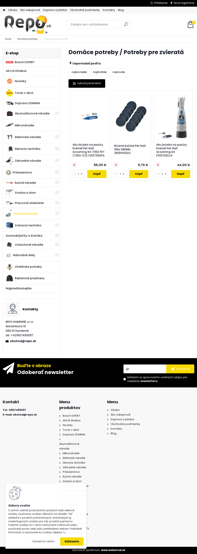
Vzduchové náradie (24, 244)
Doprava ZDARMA (23, 103)
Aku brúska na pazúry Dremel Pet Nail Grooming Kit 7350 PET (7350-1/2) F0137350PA (88, 150)
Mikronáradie (20, 125)
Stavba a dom (21, 192)
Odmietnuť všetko (43, 541)
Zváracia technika (23, 225)
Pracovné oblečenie (25, 203)
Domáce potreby (28, 39)
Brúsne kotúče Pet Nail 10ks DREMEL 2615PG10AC (130, 149)
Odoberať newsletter (45, 372)
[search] (126, 25)
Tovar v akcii (19, 93)
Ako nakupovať (30, 10)
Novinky (16, 81)
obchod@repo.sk (23, 341)
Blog (121, 10)
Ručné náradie (21, 183)
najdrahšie (100, 72)
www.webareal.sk (113, 550)
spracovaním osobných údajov (162, 377)
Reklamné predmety (25, 278)
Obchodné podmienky (85, 10)
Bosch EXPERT (20, 62)
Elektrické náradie (23, 137)
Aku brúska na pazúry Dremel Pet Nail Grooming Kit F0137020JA (171, 150)
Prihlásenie (161, 3)
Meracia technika (23, 149)
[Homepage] (4, 10)
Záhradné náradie (23, 160)
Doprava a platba (55, 10)
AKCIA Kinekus (16, 71)
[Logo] (27, 25)
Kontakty (109, 10)
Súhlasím (72, 541)
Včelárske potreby (24, 266)
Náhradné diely (20, 255)
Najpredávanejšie (18, 288)
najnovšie (119, 72)
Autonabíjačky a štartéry (24, 236)
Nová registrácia (184, 3)
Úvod (8, 39)
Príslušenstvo (19, 172)
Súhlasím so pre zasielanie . (157, 379)
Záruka (12, 10)
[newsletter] (180, 369)
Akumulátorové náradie (28, 113)
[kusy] (78, 174)
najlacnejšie (79, 72)
